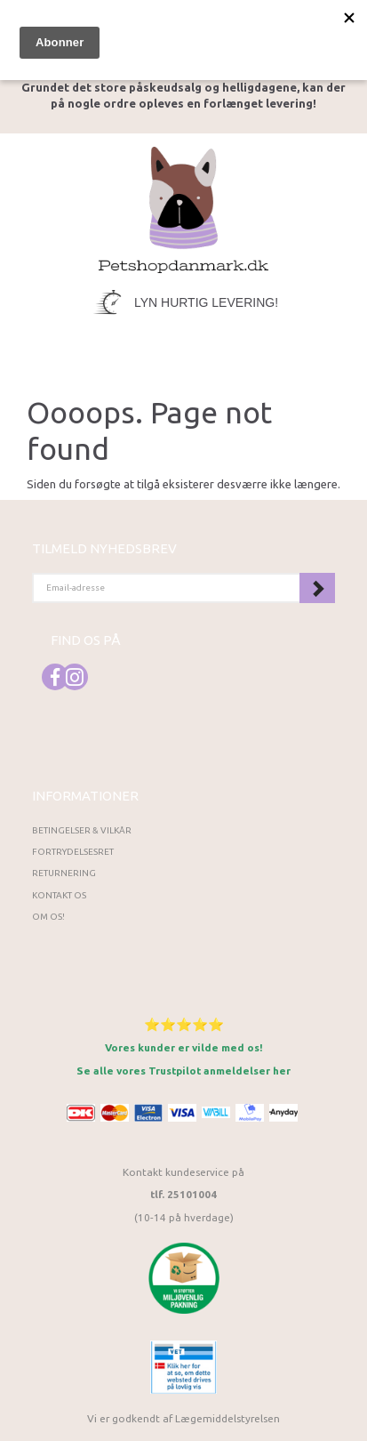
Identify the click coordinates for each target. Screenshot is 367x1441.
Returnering (64, 873)
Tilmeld (317, 588)
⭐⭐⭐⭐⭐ (184, 1024)
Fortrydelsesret (73, 852)
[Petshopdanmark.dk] (184, 208)
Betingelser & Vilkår (82, 830)
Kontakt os (59, 895)
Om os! (48, 917)
